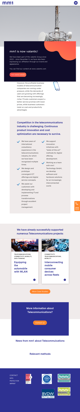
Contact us (40, 323)
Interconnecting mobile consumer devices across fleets (54, 268)
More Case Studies (40, 291)
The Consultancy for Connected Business (8, 3)
